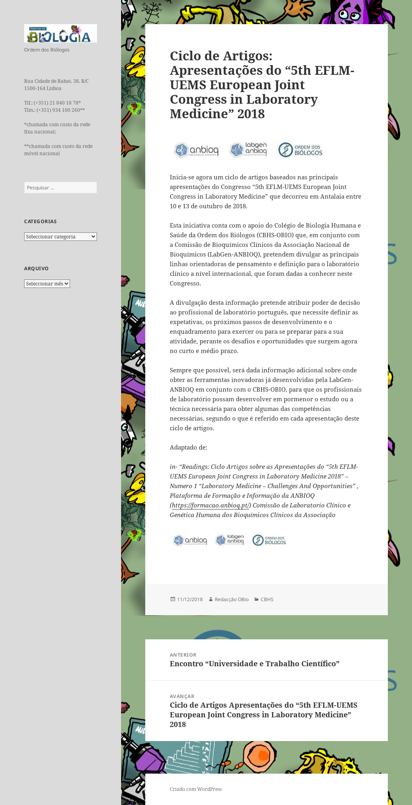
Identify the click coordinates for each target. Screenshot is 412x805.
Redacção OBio (232, 599)
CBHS (267, 599)
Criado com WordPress (196, 789)
